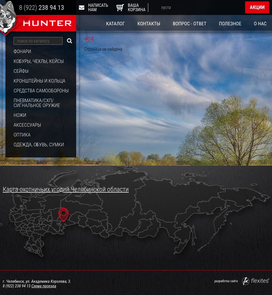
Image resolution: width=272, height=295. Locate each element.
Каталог (115, 23)
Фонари (22, 51)
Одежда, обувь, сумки (39, 144)
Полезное (230, 23)
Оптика (22, 134)
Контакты (148, 23)
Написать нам (94, 7)
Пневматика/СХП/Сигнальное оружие (37, 103)
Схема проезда (43, 286)
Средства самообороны (41, 90)
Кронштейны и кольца (39, 80)
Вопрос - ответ (189, 23)
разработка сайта (242, 281)
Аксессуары (27, 125)
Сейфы (21, 71)
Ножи (20, 115)
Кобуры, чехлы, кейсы (39, 61)
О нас (260, 23)
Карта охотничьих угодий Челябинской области (66, 189)
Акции (257, 7)
